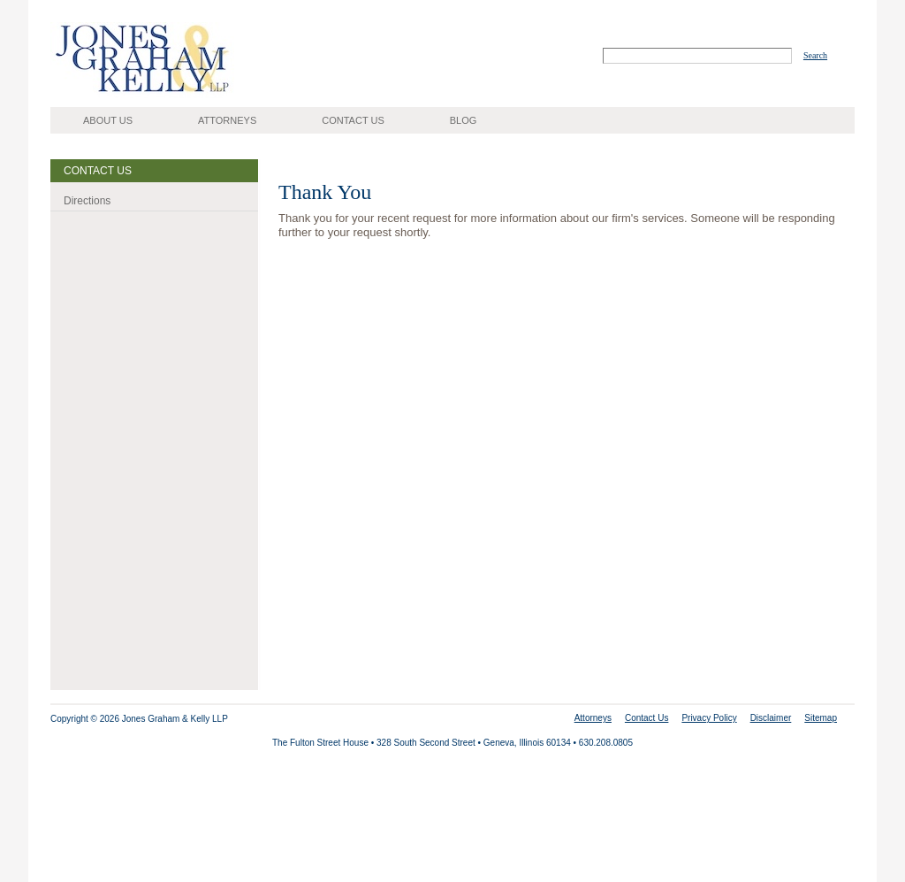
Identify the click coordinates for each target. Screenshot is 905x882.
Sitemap (820, 718)
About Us (108, 120)
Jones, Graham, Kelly (101, 97)
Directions (87, 201)
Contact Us (353, 120)
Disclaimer (771, 718)
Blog (463, 120)
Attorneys (227, 120)
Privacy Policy (708, 718)
